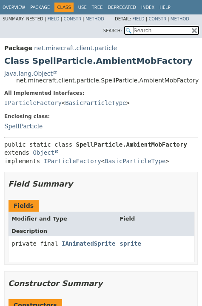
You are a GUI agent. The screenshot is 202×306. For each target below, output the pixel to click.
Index (147, 7)
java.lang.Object (28, 73)
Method (94, 19)
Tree (97, 7)
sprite (130, 243)
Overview (14, 7)
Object (43, 152)
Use (82, 7)
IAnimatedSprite (88, 243)
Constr (72, 19)
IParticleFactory (33, 102)
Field (53, 19)
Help (164, 7)
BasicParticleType (95, 102)
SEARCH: (112, 30)
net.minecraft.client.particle (75, 48)
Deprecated (122, 7)
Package (40, 7)
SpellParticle (23, 126)
